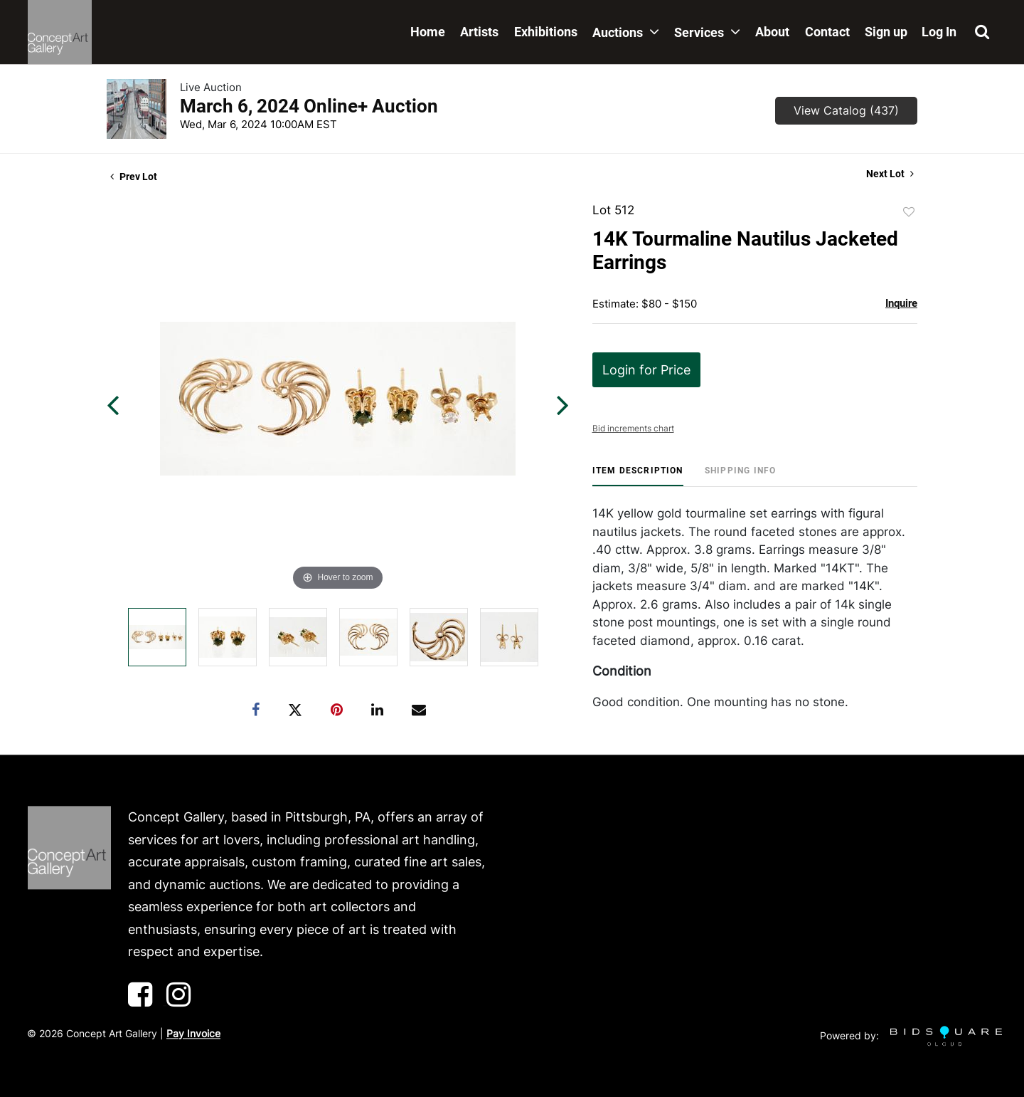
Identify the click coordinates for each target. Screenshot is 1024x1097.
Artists (479, 31)
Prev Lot (133, 176)
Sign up (886, 31)
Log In (939, 31)
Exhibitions (545, 31)
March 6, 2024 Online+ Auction (309, 106)
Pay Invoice (193, 1033)
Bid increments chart (633, 428)
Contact (827, 31)
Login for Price (646, 369)
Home (427, 31)
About (772, 31)
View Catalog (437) (846, 110)
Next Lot (890, 173)
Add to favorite (908, 212)
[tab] (637, 476)
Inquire (901, 303)
